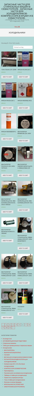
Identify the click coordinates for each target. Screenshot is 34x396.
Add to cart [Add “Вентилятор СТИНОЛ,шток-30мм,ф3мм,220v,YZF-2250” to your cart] (7, 283)
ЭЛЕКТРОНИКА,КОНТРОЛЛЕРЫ (14, 386)
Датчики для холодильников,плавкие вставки (18, 357)
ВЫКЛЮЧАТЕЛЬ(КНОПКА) (12, 352)
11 (10, 327)
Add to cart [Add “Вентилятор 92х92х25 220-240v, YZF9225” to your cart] (7, 175)
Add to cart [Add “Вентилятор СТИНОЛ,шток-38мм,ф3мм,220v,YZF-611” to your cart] (7, 317)
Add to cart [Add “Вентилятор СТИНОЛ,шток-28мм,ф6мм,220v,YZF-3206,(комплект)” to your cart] (23, 248)
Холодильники (7, 348)
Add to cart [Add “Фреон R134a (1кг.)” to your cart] (23, 77)
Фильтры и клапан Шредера (12, 382)
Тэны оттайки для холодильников (14, 380)
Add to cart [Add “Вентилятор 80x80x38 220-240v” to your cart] (23, 141)
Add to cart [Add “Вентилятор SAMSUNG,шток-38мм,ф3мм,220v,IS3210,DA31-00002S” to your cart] (7, 212)
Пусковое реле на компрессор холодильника (18, 373)
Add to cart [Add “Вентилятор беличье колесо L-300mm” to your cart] (7, 240)
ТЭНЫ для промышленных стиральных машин (17, 345)
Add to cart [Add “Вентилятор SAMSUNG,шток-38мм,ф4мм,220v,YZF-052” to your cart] (23, 210)
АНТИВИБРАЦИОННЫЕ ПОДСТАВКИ (15, 341)
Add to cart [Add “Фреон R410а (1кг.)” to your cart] (7, 108)
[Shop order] (23, 47)
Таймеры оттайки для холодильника (15, 375)
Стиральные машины (9, 343)
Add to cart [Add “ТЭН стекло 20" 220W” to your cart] (7, 77)
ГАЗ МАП (7, 355)
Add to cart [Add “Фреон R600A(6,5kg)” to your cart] (23, 108)
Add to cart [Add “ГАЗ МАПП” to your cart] (23, 314)
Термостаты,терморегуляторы (13, 377)
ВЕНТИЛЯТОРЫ (9, 350)
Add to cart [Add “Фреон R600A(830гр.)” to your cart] (7, 139)
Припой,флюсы (9, 371)
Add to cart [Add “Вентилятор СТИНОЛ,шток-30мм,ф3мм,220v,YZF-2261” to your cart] (23, 283)
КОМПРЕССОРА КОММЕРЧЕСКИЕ (15, 368)
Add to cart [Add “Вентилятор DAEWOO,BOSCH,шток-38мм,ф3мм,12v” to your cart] (23, 175)
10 (6, 327)
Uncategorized (7, 338)
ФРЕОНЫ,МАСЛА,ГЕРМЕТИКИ (14, 384)
